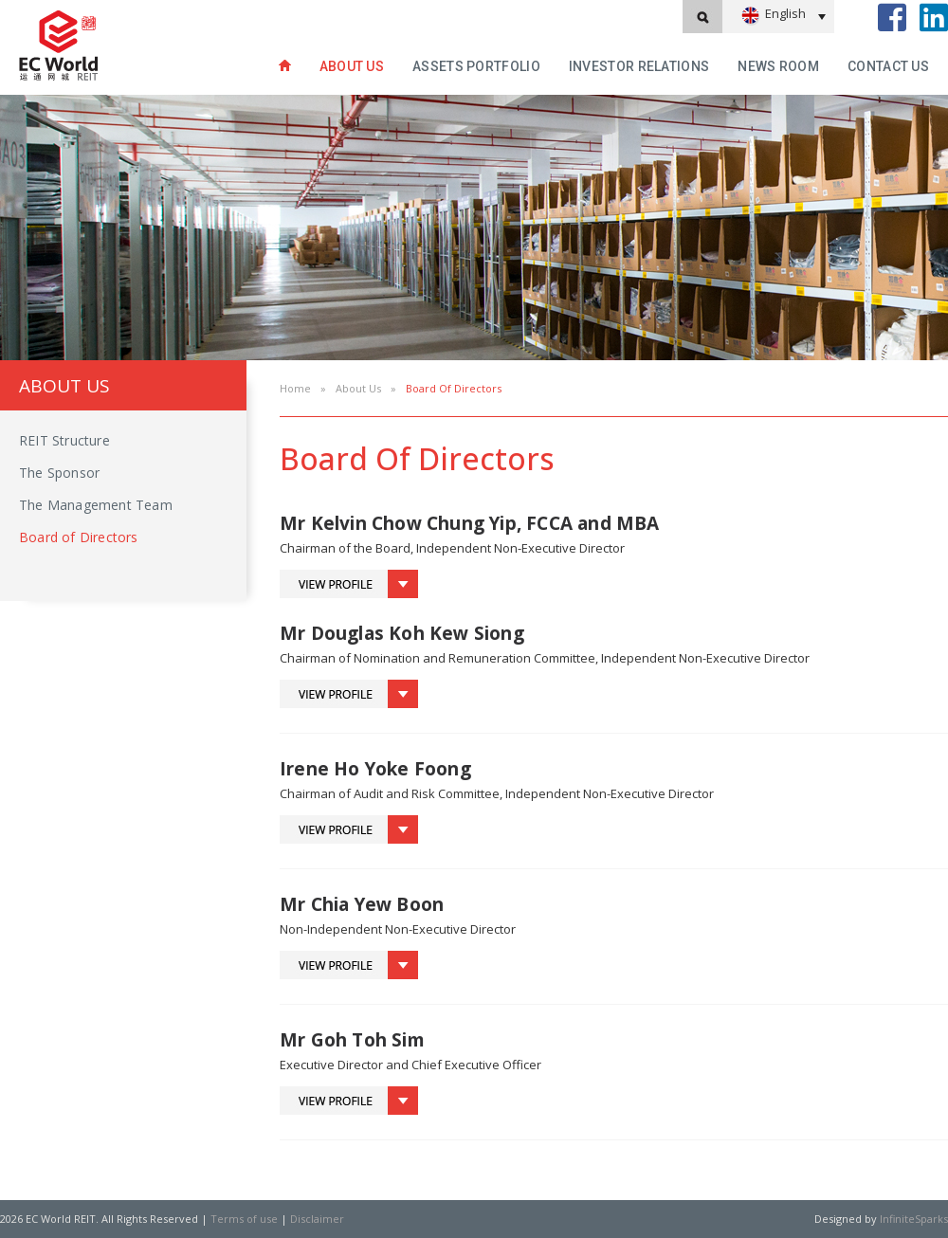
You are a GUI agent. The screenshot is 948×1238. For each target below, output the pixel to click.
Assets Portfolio (476, 66)
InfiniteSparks (914, 1218)
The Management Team (96, 505)
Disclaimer (317, 1218)
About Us (351, 66)
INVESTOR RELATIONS (639, 66)
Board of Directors (78, 537)
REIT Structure (64, 440)
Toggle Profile (349, 584)
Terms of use (244, 1218)
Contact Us (888, 66)
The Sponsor (59, 473)
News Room (778, 66)
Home (295, 388)
